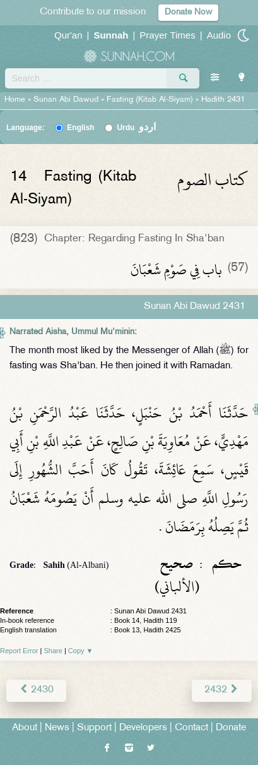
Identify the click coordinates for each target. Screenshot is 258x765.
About (24, 728)
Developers (143, 728)
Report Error (19, 650)
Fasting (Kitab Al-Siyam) (150, 100)
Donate (231, 728)
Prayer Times (167, 35)
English (80, 127)
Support (94, 728)
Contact (191, 728)
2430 (36, 690)
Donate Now (188, 12)
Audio (219, 35)
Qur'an (68, 35)
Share (53, 650)
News (57, 728)
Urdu (136, 127)
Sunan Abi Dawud (65, 100)
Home (14, 100)
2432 (221, 690)
